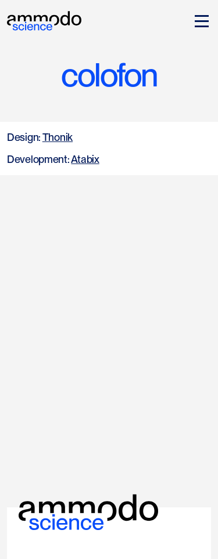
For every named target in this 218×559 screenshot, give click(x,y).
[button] (199, 21)
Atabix (85, 159)
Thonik (57, 137)
